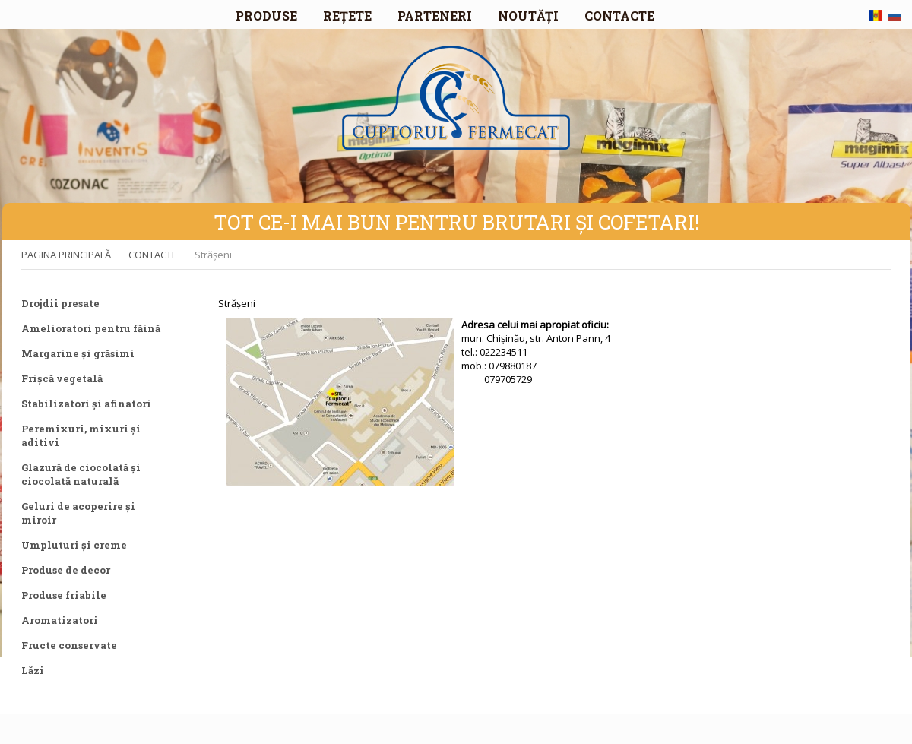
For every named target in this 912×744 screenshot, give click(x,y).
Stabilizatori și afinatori (86, 403)
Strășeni (213, 254)
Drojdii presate (60, 303)
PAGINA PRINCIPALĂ (66, 254)
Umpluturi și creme (74, 545)
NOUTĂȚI (528, 16)
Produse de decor (65, 570)
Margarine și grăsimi (78, 353)
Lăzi (32, 670)
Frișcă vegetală (62, 378)
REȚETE (347, 16)
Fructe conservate (69, 645)
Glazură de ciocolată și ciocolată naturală (81, 474)
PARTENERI (434, 16)
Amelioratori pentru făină (90, 328)
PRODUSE (266, 16)
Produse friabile (63, 595)
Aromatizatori (59, 620)
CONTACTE (619, 16)
